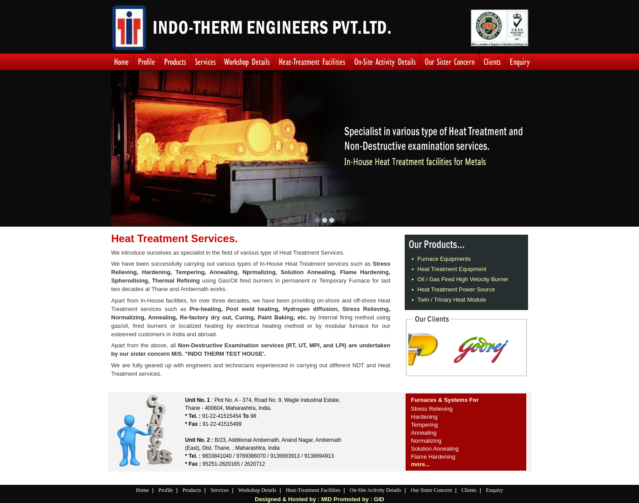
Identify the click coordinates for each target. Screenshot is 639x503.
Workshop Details (257, 490)
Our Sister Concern (431, 490)
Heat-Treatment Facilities (313, 490)
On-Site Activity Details (375, 490)
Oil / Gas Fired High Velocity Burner (463, 279)
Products (191, 490)
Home (142, 490)
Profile (165, 490)
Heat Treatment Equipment (452, 269)
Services (220, 490)
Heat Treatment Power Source (456, 289)
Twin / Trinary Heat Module (452, 299)
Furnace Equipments (444, 258)
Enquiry (494, 490)
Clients (469, 490)
